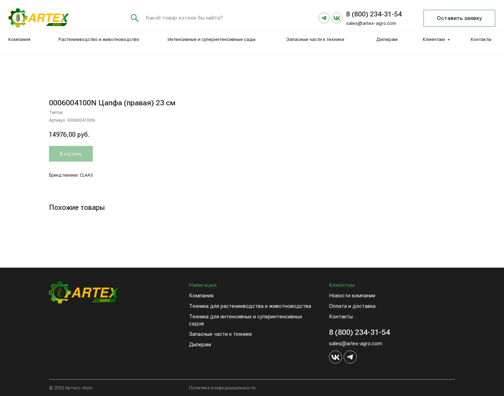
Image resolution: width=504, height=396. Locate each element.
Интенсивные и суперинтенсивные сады (211, 39)
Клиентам (434, 39)
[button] (459, 18)
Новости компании (352, 295)
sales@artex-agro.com (371, 23)
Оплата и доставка (352, 306)
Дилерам (387, 39)
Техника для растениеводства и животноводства (250, 306)
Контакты (481, 39)
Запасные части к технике (315, 39)
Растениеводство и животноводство (98, 39)
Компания (19, 39)
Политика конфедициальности (222, 387)
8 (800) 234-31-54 (359, 332)
